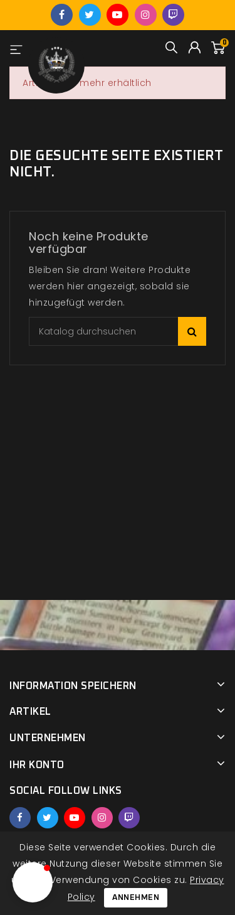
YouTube (117, 15)
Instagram (146, 15)
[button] (33, 882)
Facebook (62, 15)
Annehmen (135, 898)
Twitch (173, 15)
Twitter (90, 15)
